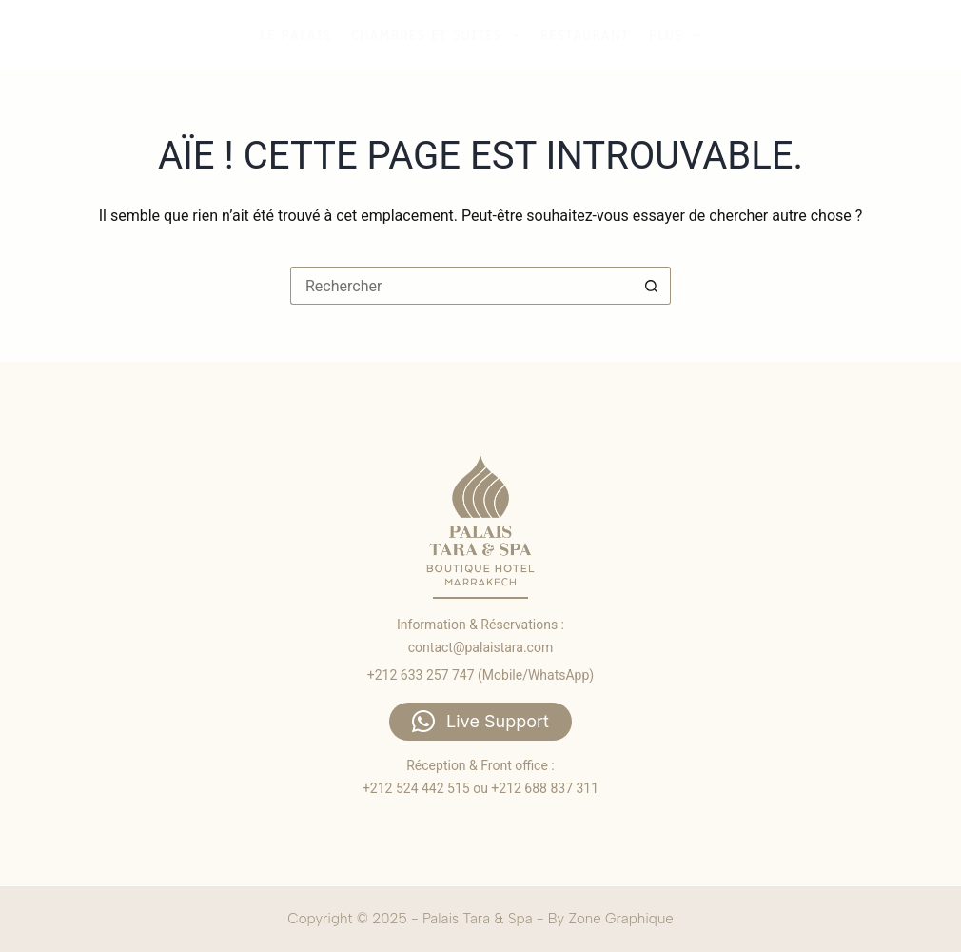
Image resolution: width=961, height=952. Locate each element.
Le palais (295, 35)
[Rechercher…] (461, 286)
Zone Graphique (621, 918)
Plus (677, 35)
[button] (480, 722)
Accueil (762, 34)
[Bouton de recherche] (652, 286)
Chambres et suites (437, 35)
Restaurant (583, 35)
